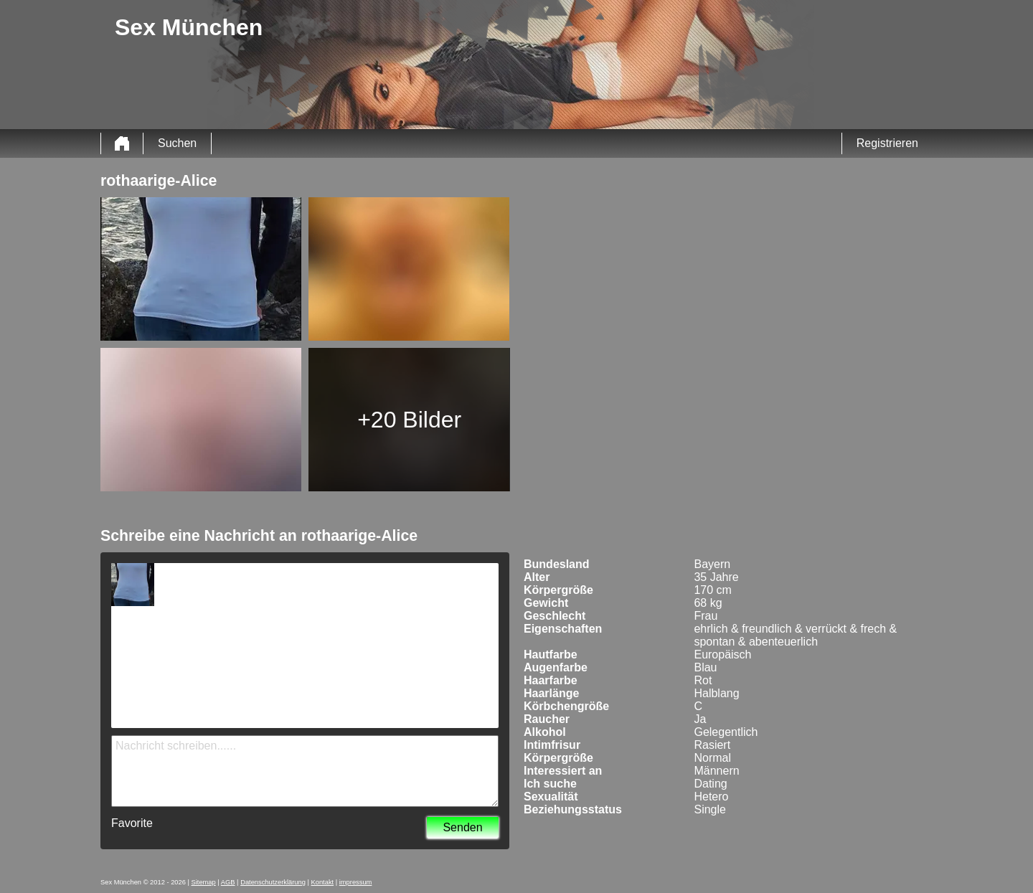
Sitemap (204, 882)
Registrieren (887, 143)
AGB (228, 882)
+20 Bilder (409, 420)
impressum (355, 882)
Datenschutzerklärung (273, 882)
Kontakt (322, 882)
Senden (462, 827)
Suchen (177, 143)
